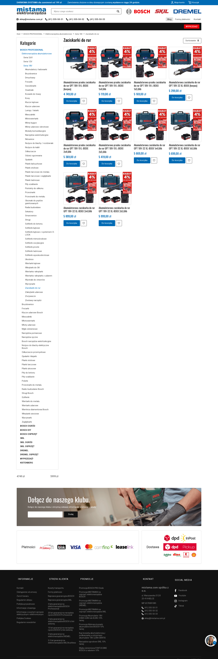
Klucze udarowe (32, 106)
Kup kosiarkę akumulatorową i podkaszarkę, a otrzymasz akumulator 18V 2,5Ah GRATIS (92, 632)
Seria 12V (27, 61)
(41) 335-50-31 (55, 19)
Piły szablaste (31, 184)
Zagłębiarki (27, 422)
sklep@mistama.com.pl (30, 19)
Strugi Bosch (28, 393)
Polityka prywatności (26, 601)
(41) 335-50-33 (97, 19)
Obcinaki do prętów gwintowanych (34, 202)
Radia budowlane (33, 207)
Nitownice (29, 139)
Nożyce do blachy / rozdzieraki (39, 143)
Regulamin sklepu (24, 597)
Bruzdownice (31, 73)
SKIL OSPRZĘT (27, 446)
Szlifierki (25, 397)
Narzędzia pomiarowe (32, 333)
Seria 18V (27, 65)
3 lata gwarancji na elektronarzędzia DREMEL (59, 632)
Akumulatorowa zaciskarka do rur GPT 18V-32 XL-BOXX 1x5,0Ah (184, 147)
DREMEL (24, 450)
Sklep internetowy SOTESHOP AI (189, 656)
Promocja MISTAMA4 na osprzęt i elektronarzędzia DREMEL (90, 599)
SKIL (22, 438)
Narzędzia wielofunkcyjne (36, 135)
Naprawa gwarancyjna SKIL (60, 597)
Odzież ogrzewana (33, 155)
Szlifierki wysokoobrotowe (37, 255)
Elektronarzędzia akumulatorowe (37, 53)
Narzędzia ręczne (30, 337)
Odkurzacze (30, 151)
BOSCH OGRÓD (27, 426)
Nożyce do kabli (32, 147)
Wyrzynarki (30, 284)
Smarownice (31, 215)
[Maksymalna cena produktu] (53, 476)
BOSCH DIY (25, 430)
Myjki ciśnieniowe (30, 329)
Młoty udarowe (28, 325)
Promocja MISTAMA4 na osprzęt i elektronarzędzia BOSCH (90, 591)
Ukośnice (29, 259)
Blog (169, 19)
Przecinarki (30, 192)
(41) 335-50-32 (76, 19)
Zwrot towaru (23, 593)
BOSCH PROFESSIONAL (31, 50)
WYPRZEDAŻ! (192, 26)
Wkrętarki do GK (32, 267)
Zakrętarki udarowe (34, 292)
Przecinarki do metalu (35, 196)
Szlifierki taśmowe (33, 251)
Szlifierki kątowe (32, 228)
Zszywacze (30, 296)
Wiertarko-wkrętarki (34, 271)
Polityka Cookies (24, 615)
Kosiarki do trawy (33, 94)
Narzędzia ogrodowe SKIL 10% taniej (92, 639)
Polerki (25, 381)
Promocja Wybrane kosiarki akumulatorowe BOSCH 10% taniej (91, 623)
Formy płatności (182, 19)
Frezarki (28, 82)
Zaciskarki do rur (32, 288)
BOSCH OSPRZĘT (28, 434)
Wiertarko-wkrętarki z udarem (38, 275)
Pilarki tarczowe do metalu (37, 172)
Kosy (27, 98)
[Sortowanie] (191, 41)
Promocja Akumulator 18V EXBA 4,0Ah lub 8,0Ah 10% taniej (90, 614)
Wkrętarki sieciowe (30, 413)
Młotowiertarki (31, 118)
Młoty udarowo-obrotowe (37, 127)
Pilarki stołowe (32, 168)
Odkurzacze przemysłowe (34, 352)
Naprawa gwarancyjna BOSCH (61, 593)
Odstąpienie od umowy (27, 589)
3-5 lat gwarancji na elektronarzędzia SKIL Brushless (62, 638)
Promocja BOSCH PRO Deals (91, 585)
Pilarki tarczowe (29, 364)
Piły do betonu (28, 372)
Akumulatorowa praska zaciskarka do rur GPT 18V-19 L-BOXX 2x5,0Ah (115, 149)
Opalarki (28, 159)
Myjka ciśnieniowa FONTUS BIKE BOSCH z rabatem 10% (93, 646)
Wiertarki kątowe (32, 263)
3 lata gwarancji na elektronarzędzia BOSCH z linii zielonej (61, 618)
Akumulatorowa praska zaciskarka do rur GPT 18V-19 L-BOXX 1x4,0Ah (115, 86)
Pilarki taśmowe (32, 180)
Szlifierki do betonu (34, 224)
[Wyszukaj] (118, 11)
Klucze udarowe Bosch (32, 312)
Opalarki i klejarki (29, 356)
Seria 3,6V (28, 57)
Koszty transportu (56, 585)
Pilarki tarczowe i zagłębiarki (38, 176)
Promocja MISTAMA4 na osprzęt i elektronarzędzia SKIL (92, 607)
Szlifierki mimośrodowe (36, 239)
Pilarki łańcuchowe (33, 164)
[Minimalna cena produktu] (19, 476)
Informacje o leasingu (26, 605)
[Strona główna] (31, 11)
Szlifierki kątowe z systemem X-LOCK (39, 233)
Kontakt (197, 19)
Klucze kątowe (32, 102)
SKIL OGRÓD (26, 442)
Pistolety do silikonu (34, 188)
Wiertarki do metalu (30, 401)
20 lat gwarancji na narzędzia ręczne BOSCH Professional (61, 610)
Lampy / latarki (32, 110)
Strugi (27, 220)
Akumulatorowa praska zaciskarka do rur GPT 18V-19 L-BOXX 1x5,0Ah (150, 86)
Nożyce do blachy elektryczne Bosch (35, 346)
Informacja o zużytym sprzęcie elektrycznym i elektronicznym (30, 610)
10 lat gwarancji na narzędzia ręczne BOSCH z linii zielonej (61, 625)
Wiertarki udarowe (30, 405)
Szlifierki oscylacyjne (34, 243)
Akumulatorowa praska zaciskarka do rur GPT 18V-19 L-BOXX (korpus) (80, 86)
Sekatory (29, 211)
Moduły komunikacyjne (35, 131)
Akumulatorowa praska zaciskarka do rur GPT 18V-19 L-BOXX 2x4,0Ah (80, 149)
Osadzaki (29, 90)
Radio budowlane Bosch (33, 389)
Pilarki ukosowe (29, 368)
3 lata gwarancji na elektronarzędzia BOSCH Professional (59, 603)
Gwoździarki (30, 86)
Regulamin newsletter (26, 619)
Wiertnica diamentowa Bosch (35, 409)
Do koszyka (71, 101)
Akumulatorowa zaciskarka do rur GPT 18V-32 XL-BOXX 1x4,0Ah (149, 147)
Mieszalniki (30, 114)
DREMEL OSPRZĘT (29, 454)
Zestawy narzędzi (33, 300)
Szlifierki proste (32, 247)
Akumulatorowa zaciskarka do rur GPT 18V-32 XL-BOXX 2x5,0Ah (114, 210)
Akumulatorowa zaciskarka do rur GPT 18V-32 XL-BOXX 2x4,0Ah (79, 210)
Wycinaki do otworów (35, 280)
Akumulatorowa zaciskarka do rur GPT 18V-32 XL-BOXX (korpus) (184, 84)
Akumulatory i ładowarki (36, 69)
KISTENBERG (26, 462)
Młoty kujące (31, 123)
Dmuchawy (30, 77)
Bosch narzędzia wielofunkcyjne (36, 341)
